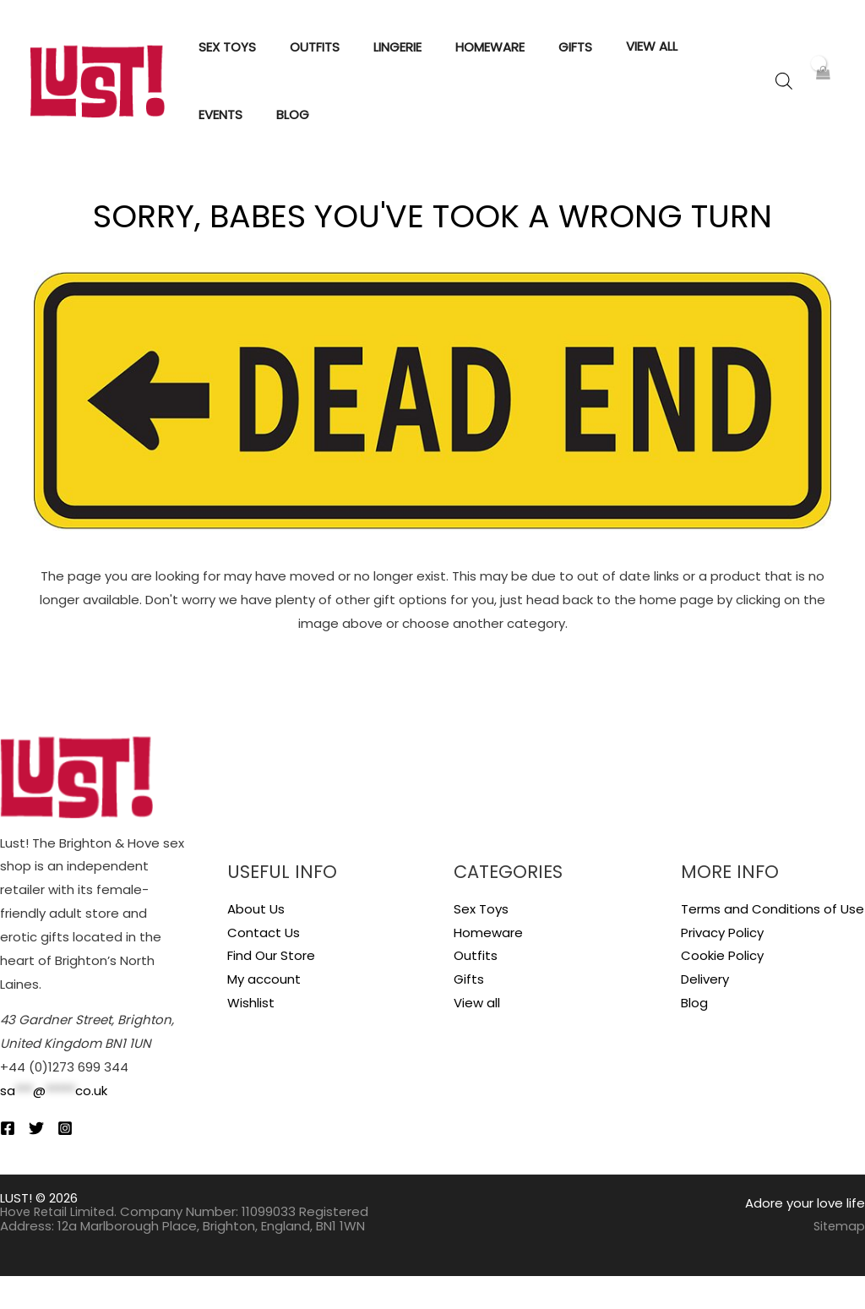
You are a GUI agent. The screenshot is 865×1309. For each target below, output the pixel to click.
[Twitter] (48, 1161)
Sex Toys (481, 942)
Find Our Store (271, 989)
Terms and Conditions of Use (772, 942)
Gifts (469, 1013)
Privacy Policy (722, 965)
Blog (694, 1036)
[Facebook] (7, 1161)
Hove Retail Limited (60, 1245)
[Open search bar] (783, 98)
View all (477, 1036)
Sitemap (838, 1259)
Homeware (488, 965)
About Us (256, 942)
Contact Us (263, 965)
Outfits (476, 989)
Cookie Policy (722, 989)
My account (264, 1013)
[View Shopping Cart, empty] (822, 97)
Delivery (705, 1013)
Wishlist (251, 1036)
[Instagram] (88, 1161)
